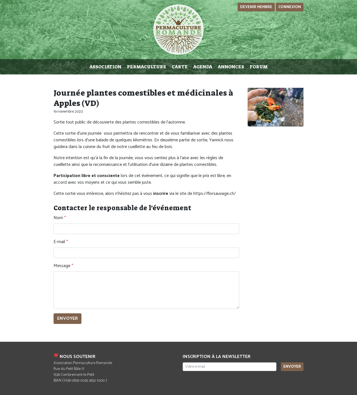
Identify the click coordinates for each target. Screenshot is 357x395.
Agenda (202, 67)
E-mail (59, 242)
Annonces (231, 67)
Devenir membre (256, 7)
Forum (258, 67)
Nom (58, 218)
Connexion (289, 7)
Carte (180, 67)
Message (62, 266)
